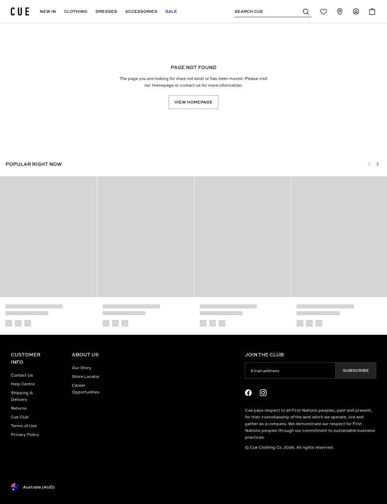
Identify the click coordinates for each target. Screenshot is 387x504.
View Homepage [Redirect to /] (193, 102)
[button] (306, 11)
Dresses (106, 11)
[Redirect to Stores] (340, 11)
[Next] (378, 164)
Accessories (141, 11)
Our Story (81, 367)
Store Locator (86, 376)
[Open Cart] (372, 11)
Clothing (75, 11)
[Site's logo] (20, 11)
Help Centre (23, 384)
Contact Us (22, 375)
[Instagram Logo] (263, 392)
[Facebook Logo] (248, 392)
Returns (19, 408)
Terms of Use (24, 425)
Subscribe (356, 370)
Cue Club (20, 417)
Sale (171, 11)
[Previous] (369, 164)
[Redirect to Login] (324, 11)
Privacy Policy (25, 434)
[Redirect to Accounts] (356, 11)
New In (48, 11)
